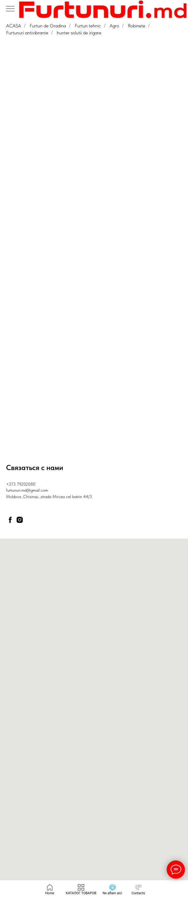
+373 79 (13, 484)
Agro (114, 26)
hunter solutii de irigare (79, 33)
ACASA (13, 26)
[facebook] (10, 520)
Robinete (136, 26)
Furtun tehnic (88, 26)
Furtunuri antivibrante (27, 33)
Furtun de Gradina (48, 26)
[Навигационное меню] (10, 9)
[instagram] (20, 520)
